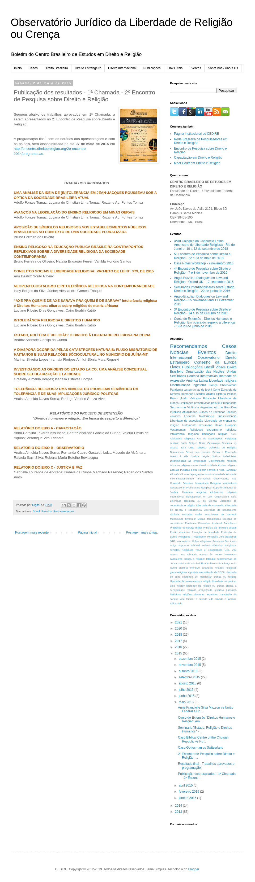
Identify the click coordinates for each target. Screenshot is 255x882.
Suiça (173, 545)
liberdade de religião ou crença (205, 585)
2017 (179, 641)
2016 (179, 647)
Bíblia (202, 443)
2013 (179, 812)
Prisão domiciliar (180, 532)
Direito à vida (179, 456)
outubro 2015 (188, 671)
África (173, 603)
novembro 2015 (190, 665)
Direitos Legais (200, 456)
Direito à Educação (224, 452)
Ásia (179, 603)
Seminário (230, 541)
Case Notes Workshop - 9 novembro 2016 (203, 263)
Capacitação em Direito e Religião (198, 157)
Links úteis (175, 68)
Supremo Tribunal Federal (194, 545)
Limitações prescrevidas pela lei (200, 402)
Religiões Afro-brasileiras (221, 536)
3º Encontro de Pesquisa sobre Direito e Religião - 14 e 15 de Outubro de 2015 (202, 311)
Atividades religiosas (182, 438)
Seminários (178, 376)
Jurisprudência (227, 416)
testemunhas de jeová (198, 389)
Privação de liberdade (205, 532)
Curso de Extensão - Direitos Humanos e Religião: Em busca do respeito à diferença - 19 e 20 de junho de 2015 (204, 322)
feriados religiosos (225, 567)
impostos (193, 572)
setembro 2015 (190, 677)
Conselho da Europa (215, 362)
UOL (227, 549)
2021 (179, 622)
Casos (33, 68)
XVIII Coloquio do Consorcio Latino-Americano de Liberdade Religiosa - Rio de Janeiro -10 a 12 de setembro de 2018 (204, 245)
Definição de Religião (222, 447)
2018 (179, 634)
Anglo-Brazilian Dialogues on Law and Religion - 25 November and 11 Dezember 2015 (204, 300)
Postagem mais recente (32, 532)
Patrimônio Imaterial (210, 523)
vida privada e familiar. (222, 598)
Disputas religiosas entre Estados (189, 465)
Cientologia (213, 443)
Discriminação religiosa (222, 460)
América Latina (197, 380)
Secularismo (178, 407)
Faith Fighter (198, 469)
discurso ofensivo (189, 567)
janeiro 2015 (188, 798)
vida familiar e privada (193, 598)
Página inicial (87, 532)
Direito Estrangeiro (88, 68)
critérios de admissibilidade (193, 563)
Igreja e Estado (203, 474)
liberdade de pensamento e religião (190, 581)
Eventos (195, 68)
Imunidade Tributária (225, 474)
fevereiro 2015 (189, 791)
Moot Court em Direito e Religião (197, 163)
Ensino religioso (227, 465)
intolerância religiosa (184, 433)
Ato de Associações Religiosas (216, 438)
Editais (213, 465)
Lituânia (174, 514)
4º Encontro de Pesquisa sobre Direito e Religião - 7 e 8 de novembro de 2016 (202, 270)
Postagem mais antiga (142, 532)
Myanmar (190, 518)
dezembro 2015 (190, 659)
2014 (179, 805)
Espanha (190, 416)
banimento (230, 554)
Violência (193, 407)
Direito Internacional (122, 68)
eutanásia (207, 567)
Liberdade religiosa (222, 380)
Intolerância (206, 416)
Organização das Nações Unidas (211, 371)
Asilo (233, 434)
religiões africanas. (193, 594)
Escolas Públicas (180, 469)
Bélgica (193, 443)
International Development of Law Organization (199, 496)
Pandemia (191, 523)
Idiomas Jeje (187, 474)
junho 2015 (187, 696)
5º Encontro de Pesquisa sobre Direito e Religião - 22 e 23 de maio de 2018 (202, 256)
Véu (234, 549)
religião (223, 433)
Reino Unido (178, 398)
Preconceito (228, 402)
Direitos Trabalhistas (224, 456)
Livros (175, 367)
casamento (176, 558)
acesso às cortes (210, 554)
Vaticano (195, 398)
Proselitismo (199, 536)
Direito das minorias (197, 452)
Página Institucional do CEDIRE (196, 134)
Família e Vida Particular (221, 469)
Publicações (152, 68)
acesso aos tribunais (183, 554)
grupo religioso (178, 572)
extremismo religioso (221, 429)
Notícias (179, 352)
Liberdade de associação (186, 420)
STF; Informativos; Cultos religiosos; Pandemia (197, 541)
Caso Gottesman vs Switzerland (200, 747)
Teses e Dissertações (209, 549)
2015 (179, 653)
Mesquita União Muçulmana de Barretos (209, 514)
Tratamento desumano (197, 425)
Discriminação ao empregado (188, 460)
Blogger (193, 869)
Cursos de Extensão (211, 411)
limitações (208, 433)
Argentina (206, 407)
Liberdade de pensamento (220, 509)
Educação (209, 398)
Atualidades (189, 411)
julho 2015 (186, 690)
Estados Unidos (204, 393)
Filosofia (175, 474)
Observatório (208, 357)
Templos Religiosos (181, 549)
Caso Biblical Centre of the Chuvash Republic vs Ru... (203, 739)
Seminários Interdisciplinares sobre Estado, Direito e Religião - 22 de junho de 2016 (204, 289)
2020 (179, 628)
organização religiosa (211, 589)
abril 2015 (186, 785)
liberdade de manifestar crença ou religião (209, 576)
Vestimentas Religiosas (186, 429)
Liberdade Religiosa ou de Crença (193, 500)
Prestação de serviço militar (186, 527)
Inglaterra (199, 385)
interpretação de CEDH (212, 572)
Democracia (177, 452)
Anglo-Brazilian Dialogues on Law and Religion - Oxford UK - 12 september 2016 (203, 279)
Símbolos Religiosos (224, 545)
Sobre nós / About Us (223, 68)
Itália (233, 496)
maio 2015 (186, 702)
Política (231, 393)
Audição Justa (178, 443)
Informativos (209, 376)
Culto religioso (197, 447)
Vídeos (221, 367)
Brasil (36, 511)
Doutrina (193, 376)
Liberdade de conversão (210, 505)
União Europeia (225, 425)
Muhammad (177, 518)
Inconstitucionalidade (182, 478)
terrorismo (212, 594)
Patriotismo (230, 523)
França (213, 385)
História (221, 393)
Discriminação (180, 385)
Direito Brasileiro (56, 68)
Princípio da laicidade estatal (219, 527)
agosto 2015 (188, 683)
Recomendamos (63, 511)
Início (18, 68)
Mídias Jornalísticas (209, 518)
